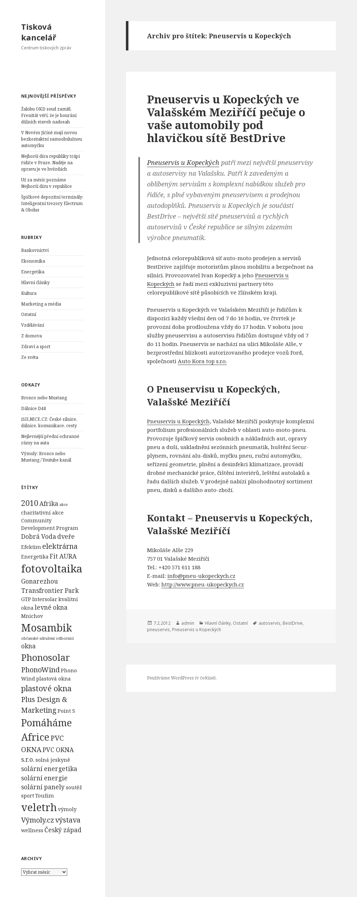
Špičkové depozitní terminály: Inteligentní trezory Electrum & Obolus (52, 203)
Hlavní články (35, 282)
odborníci (65, 638)
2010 (29, 503)
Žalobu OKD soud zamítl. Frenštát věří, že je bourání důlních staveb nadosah (49, 115)
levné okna (51, 607)
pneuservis (158, 630)
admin (187, 623)
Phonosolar (45, 657)
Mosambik (46, 627)
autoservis (269, 623)
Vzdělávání (32, 325)
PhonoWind (40, 669)
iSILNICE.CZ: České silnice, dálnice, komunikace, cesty (49, 422)
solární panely (43, 787)
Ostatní (28, 314)
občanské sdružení (38, 638)
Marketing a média (41, 304)
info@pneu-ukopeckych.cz (201, 575)
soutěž (74, 787)
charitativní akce (42, 512)
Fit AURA (63, 556)
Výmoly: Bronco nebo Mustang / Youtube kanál (46, 456)
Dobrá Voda (38, 536)
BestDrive (293, 623)
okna (28, 646)
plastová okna (53, 678)
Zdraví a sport (35, 346)
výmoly (67, 809)
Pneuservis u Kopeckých (183, 162)
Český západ (63, 830)
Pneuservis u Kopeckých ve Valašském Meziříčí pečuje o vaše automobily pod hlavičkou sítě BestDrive (226, 118)
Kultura (28, 293)
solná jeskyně (52, 759)
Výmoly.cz (37, 820)
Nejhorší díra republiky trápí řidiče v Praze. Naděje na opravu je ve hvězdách (50, 162)
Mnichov (32, 616)
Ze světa (29, 357)
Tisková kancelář (38, 32)
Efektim (31, 546)
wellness (32, 830)
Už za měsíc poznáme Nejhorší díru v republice (46, 183)
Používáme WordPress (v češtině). (182, 678)
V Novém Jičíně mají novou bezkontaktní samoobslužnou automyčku (51, 139)
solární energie (44, 778)
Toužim (44, 795)
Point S (66, 710)
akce (63, 504)
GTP (26, 599)
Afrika (48, 503)
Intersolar (44, 599)
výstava (67, 820)
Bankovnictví (35, 250)
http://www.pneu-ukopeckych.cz (202, 584)
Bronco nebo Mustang (44, 398)
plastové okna (46, 688)
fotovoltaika (51, 568)
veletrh (39, 807)
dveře (66, 536)
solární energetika (49, 769)
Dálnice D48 (33, 408)
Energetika (32, 272)
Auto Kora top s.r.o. (202, 361)
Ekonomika (33, 261)
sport (27, 795)
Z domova (31, 336)
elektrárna (60, 546)
